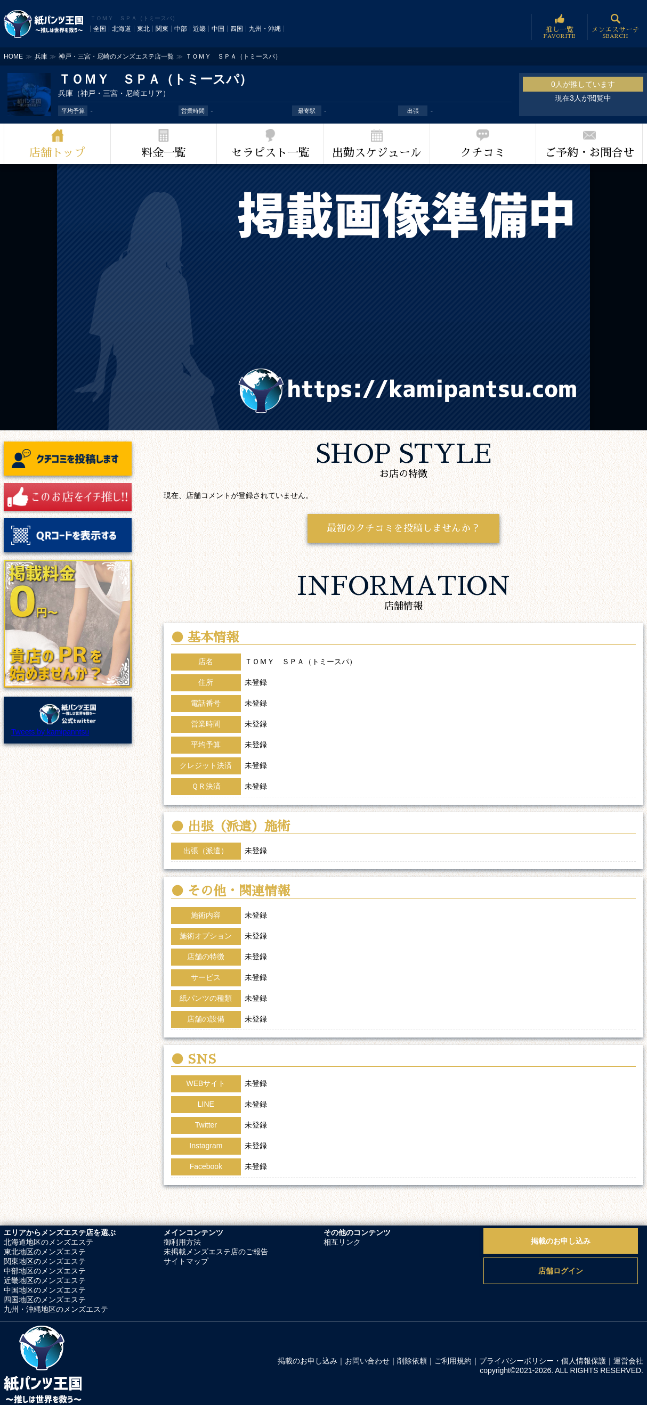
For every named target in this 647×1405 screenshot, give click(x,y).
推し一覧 (559, 27)
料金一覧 (163, 152)
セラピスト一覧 (270, 152)
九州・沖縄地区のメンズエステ (56, 1309)
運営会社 (628, 1361)
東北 (143, 29)
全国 (99, 29)
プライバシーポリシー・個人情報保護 (542, 1361)
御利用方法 (182, 1242)
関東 (162, 29)
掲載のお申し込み (561, 1241)
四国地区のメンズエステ (45, 1299)
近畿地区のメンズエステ (45, 1280)
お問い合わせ (367, 1361)
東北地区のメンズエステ (45, 1251)
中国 (218, 29)
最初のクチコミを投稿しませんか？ (403, 528)
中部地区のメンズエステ (45, 1271)
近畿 (199, 29)
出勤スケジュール (377, 152)
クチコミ (482, 152)
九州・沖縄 (265, 29)
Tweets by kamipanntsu (50, 732)
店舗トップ (57, 152)
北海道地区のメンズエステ (48, 1242)
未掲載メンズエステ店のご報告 (216, 1251)
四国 (236, 29)
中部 (180, 29)
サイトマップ (186, 1261)
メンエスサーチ (615, 27)
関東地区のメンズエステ (45, 1261)
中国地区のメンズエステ (45, 1290)
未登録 (256, 1083)
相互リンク (342, 1242)
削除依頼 (412, 1361)
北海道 (121, 29)
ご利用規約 (453, 1361)
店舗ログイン (560, 1271)
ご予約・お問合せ (589, 152)
